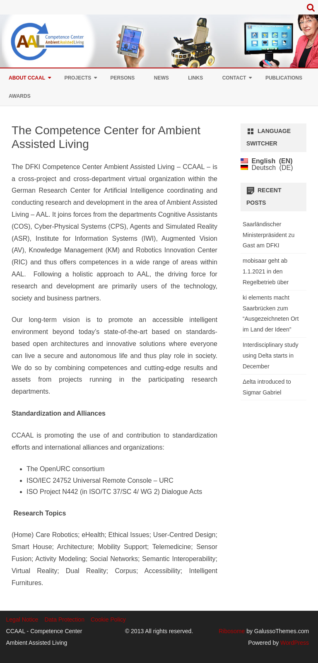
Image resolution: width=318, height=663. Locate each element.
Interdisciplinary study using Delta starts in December (271, 355)
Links (195, 78)
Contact (234, 78)
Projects (77, 78)
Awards (20, 96)
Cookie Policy (108, 619)
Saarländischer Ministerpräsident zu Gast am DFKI (268, 235)
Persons (123, 78)
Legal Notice (22, 619)
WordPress (294, 642)
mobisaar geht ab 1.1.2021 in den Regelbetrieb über (266, 271)
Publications (283, 78)
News (161, 78)
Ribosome (232, 631)
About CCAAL (27, 78)
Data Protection (64, 619)
